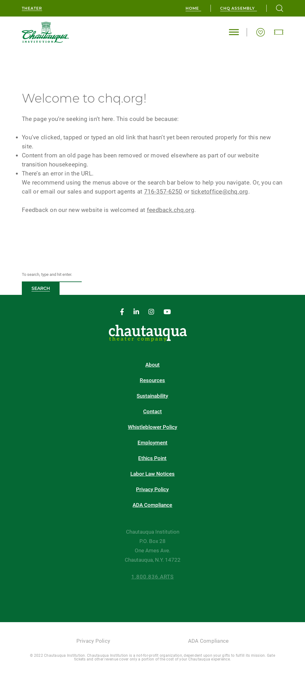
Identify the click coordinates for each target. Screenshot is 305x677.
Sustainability (152, 396)
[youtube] (167, 312)
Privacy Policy (152, 489)
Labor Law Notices (152, 474)
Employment (152, 443)
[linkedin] (136, 312)
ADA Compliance (152, 505)
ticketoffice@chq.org (219, 191)
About (152, 365)
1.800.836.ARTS (152, 577)
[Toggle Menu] (234, 32)
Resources (152, 380)
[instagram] (151, 312)
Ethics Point (152, 458)
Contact (152, 412)
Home (192, 8)
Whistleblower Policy (152, 427)
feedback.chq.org (170, 210)
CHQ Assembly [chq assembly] (237, 8)
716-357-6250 (163, 191)
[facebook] (122, 312)
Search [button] (40, 288)
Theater (32, 8)
